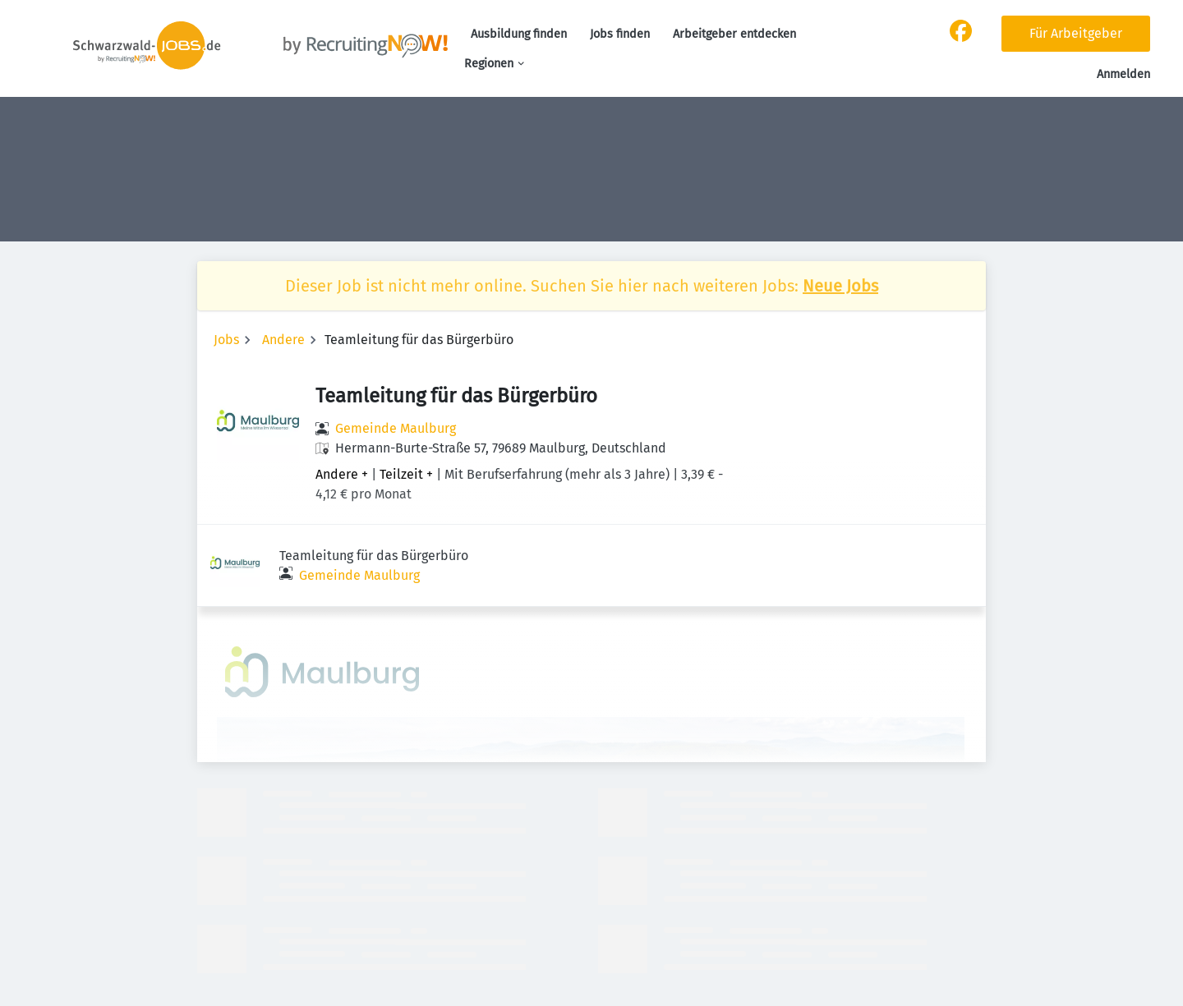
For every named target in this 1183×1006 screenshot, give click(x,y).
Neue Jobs (840, 286)
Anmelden (1123, 74)
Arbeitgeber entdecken (734, 34)
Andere (283, 339)
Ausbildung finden (519, 34)
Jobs (226, 339)
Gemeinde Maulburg (395, 428)
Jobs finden (620, 34)
